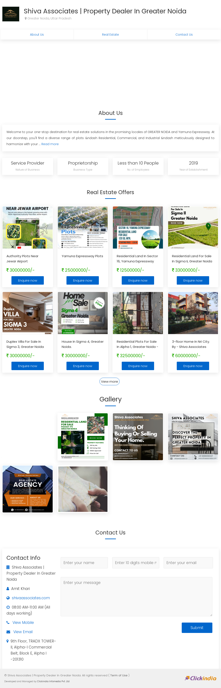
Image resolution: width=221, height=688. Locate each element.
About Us (37, 34)
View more (109, 381)
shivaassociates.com (31, 598)
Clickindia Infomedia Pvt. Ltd (53, 681)
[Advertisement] (110, 72)
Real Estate (110, 34)
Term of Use (119, 675)
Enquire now (27, 280)
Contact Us (184, 34)
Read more (50, 144)
